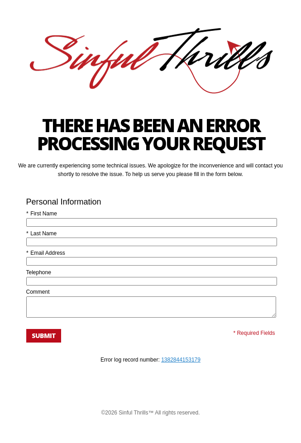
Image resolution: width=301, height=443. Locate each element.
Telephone (38, 272)
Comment (38, 292)
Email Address (45, 253)
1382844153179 (181, 364)
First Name (41, 213)
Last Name (41, 233)
